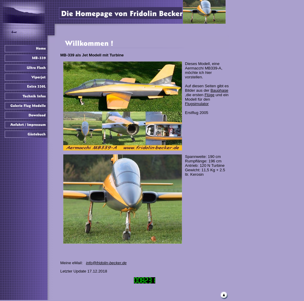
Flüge (209, 95)
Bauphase (219, 90)
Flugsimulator (197, 104)
